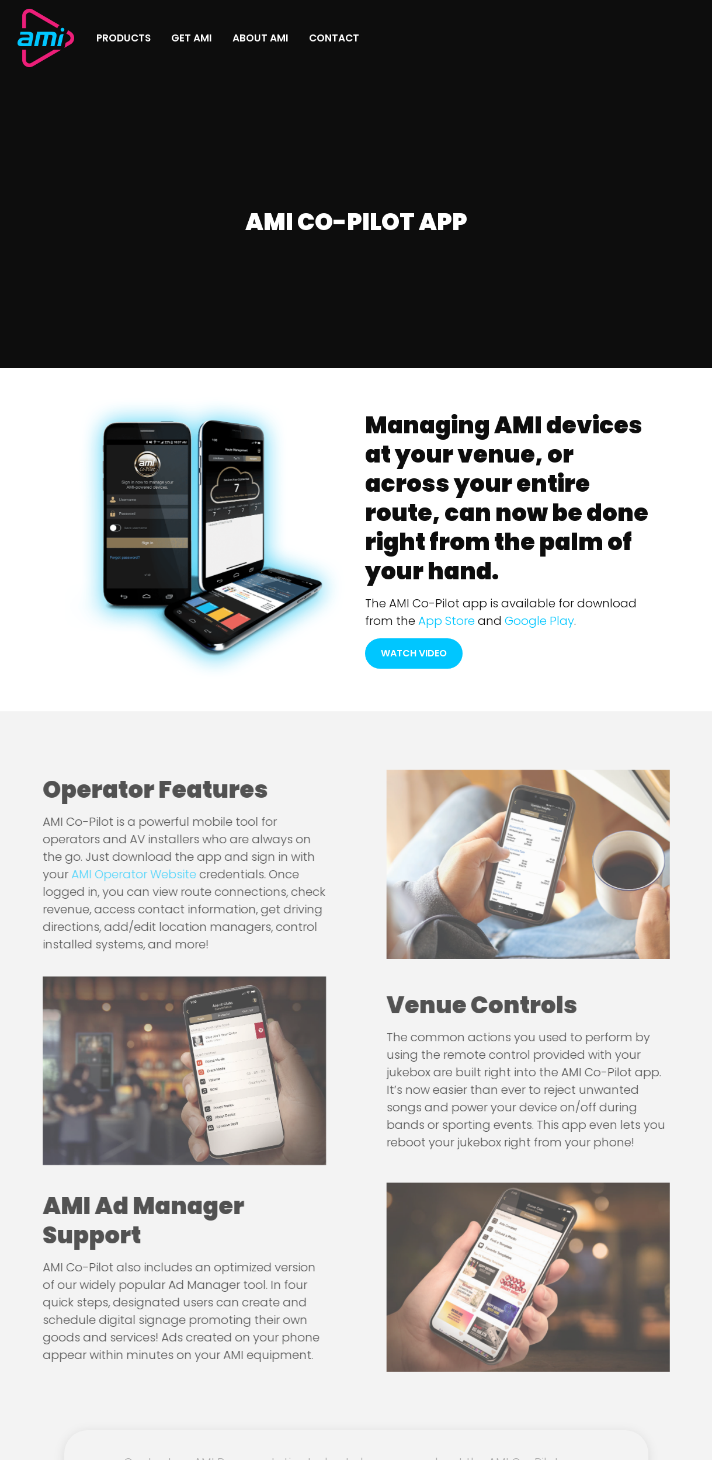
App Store (446, 621)
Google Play (539, 621)
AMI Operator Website (119, 874)
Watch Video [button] (414, 653)
